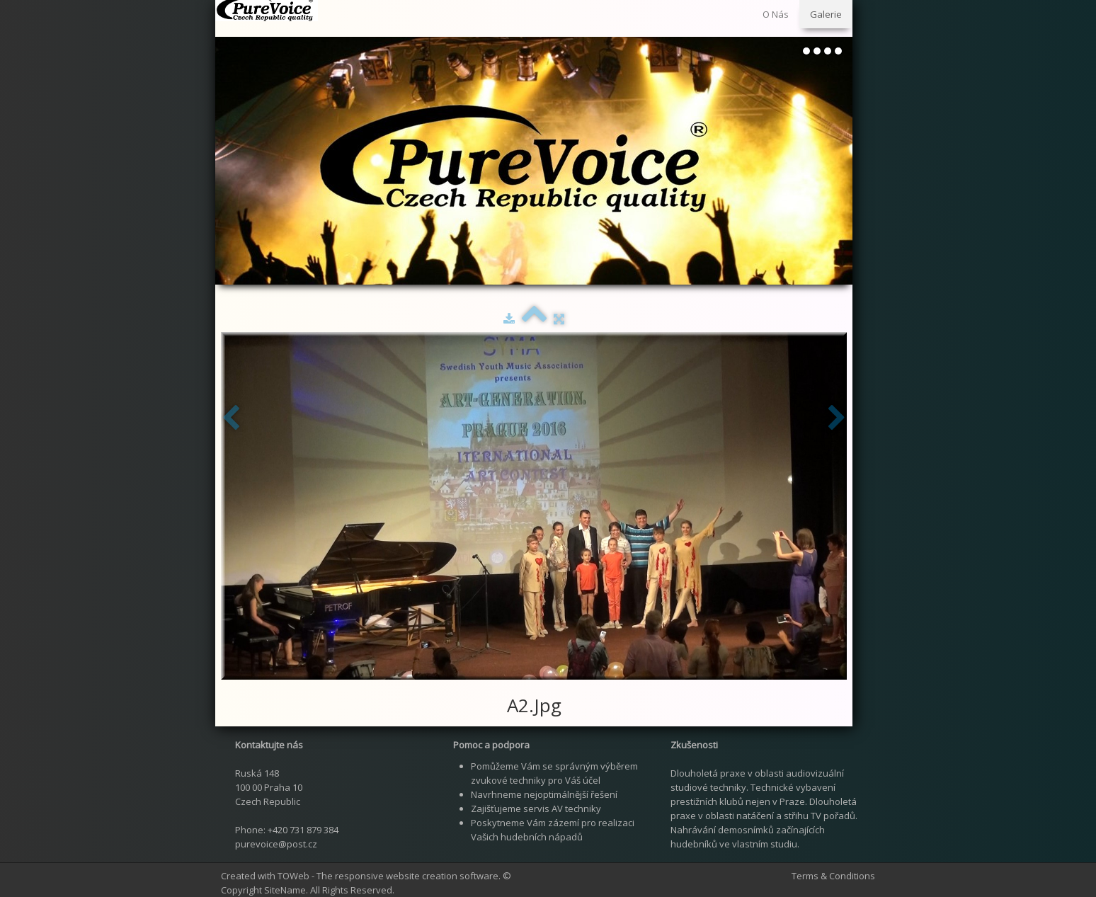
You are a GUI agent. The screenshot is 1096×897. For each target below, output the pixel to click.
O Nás (776, 14)
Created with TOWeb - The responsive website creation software (359, 875)
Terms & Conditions (833, 875)
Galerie (826, 14)
